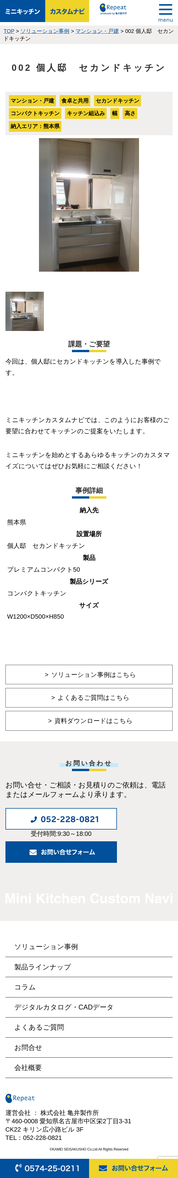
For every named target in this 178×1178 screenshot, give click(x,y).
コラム (25, 987)
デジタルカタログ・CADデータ (64, 1007)
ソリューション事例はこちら (93, 674)
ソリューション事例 (46, 946)
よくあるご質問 (39, 1027)
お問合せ (28, 1047)
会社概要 (28, 1067)
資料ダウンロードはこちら (93, 720)
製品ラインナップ (42, 967)
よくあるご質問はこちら (94, 697)
